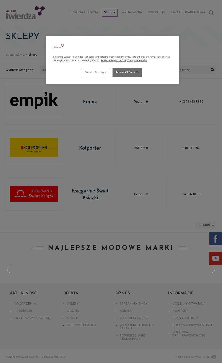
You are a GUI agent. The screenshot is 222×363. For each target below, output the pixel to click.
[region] (112, 60)
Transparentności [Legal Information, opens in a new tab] (137, 60)
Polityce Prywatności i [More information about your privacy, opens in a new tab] (113, 60)
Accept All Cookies (127, 72)
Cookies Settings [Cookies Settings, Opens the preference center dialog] (95, 72)
